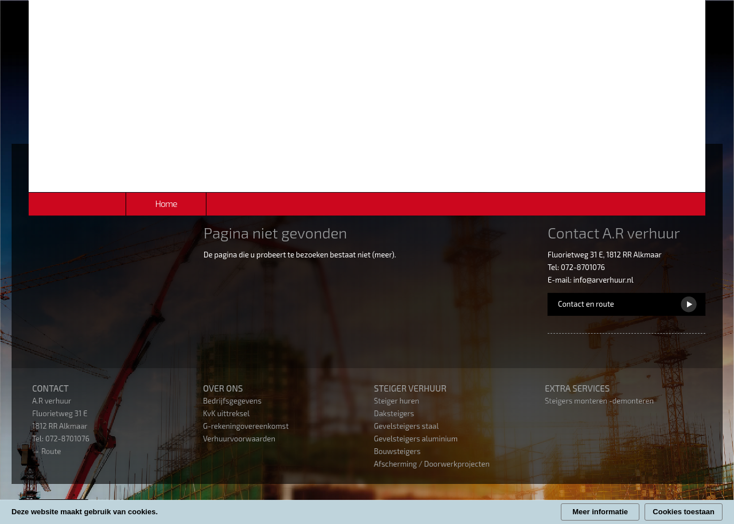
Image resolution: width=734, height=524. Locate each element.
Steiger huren (396, 400)
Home (166, 203)
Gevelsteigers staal (406, 426)
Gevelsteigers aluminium (416, 438)
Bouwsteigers (397, 451)
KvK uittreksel (226, 413)
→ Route (46, 451)
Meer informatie (600, 511)
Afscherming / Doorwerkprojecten (432, 463)
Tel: (38, 438)
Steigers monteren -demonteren (599, 400)
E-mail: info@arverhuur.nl (591, 279)
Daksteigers (394, 413)
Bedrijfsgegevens (232, 400)
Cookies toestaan (684, 511)
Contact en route (586, 303)
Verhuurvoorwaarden (239, 438)
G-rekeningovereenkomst (245, 426)
